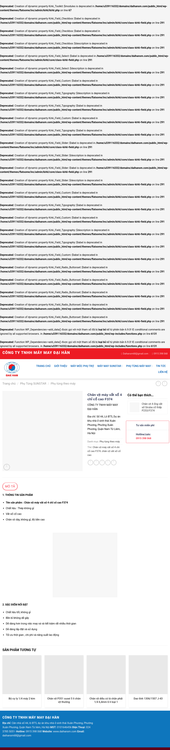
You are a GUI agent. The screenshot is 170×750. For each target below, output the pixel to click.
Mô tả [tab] (10, 486)
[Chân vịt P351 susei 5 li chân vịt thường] (64, 674)
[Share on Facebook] (90, 462)
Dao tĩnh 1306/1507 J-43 (148, 698)
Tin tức (161, 366)
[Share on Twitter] (96, 462)
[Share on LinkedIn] (113, 462)
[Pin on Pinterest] (108, 462)
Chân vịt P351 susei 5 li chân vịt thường (64, 700)
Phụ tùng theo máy (63, 383)
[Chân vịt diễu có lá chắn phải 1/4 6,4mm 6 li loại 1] (106, 674)
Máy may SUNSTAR (110, 366)
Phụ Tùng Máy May (139, 366)
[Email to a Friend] (102, 462)
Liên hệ (163, 372)
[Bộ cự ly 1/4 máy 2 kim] (21, 674)
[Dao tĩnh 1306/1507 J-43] (148, 674)
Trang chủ (43, 366)
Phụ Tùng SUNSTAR (33, 383)
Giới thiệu (60, 366)
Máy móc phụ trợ (82, 366)
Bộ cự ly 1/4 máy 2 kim (22, 698)
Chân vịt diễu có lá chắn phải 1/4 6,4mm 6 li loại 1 (106, 700)
